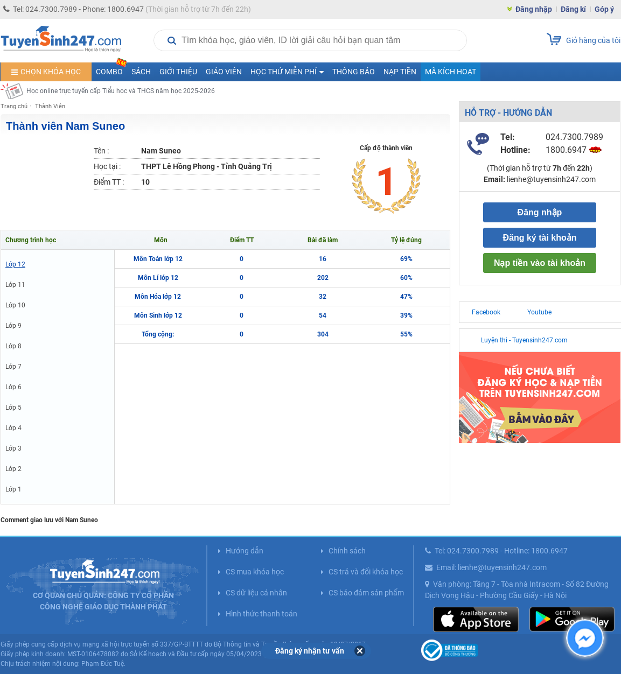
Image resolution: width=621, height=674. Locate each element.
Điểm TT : (109, 182)
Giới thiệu (178, 71)
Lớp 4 (13, 428)
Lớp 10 (15, 305)
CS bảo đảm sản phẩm (366, 592)
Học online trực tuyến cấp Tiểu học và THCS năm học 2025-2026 (120, 91)
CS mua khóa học (255, 571)
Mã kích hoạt (450, 71)
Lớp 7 (13, 366)
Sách (141, 71)
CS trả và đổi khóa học (366, 571)
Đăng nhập (533, 9)
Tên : (101, 150)
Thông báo (353, 71)
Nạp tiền (399, 71)
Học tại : (107, 166)
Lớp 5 (13, 407)
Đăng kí (573, 9)
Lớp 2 (13, 469)
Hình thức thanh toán (261, 613)
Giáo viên (224, 71)
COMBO (111, 69)
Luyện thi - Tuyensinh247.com (524, 340)
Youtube (539, 312)
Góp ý (604, 9)
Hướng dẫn (244, 550)
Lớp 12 (15, 264)
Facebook (486, 312)
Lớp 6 (13, 387)
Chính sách (347, 550)
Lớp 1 (13, 489)
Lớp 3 (13, 448)
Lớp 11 (15, 285)
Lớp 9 (13, 325)
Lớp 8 (13, 346)
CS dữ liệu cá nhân (256, 592)
